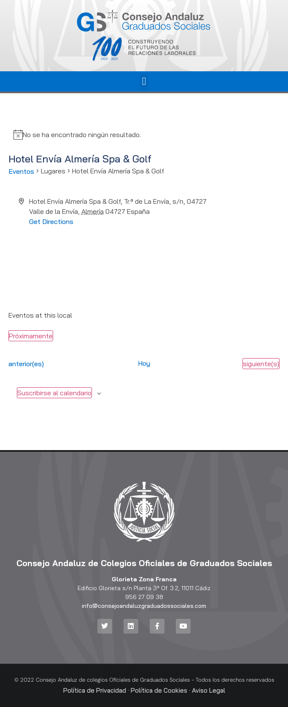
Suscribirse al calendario (54, 393)
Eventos (21, 171)
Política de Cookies (159, 690)
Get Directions (51, 221)
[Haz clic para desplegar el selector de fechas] (30, 335)
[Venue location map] (144, 258)
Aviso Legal (208, 690)
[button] (144, 81)
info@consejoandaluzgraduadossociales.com (144, 606)
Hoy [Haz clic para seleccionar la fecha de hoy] (144, 363)
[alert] (82, 135)
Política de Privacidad (94, 690)
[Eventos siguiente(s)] (261, 363)
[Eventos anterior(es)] (26, 363)
